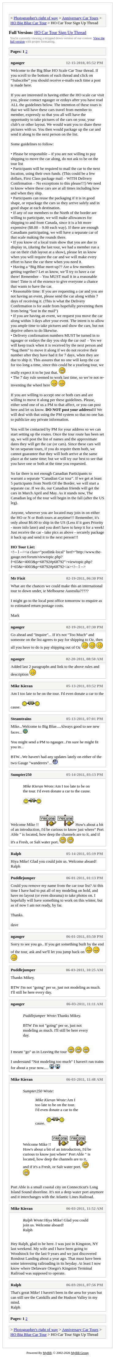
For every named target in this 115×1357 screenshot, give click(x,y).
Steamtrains (21, 718)
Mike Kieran (22, 686)
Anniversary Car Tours (80, 18)
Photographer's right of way (36, 18)
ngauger (18, 62)
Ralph (16, 853)
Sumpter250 (21, 774)
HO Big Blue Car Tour (28, 23)
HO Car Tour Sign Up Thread (60, 32)
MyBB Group (79, 1353)
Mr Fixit (18, 578)
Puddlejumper (23, 878)
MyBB (47, 1353)
